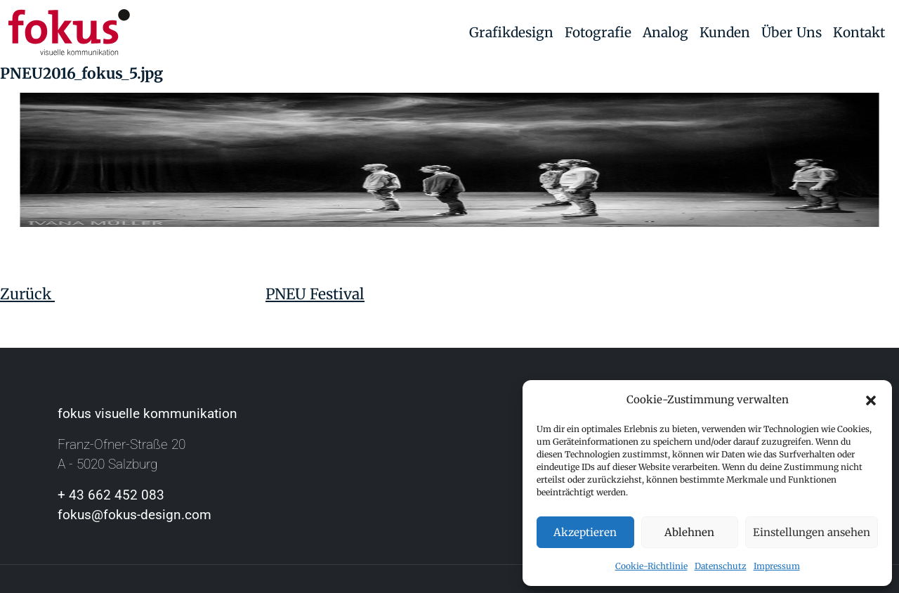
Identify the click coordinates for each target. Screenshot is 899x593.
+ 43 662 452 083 (111, 495)
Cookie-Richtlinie (651, 566)
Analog (665, 32)
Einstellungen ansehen (811, 532)
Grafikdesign (511, 32)
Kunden (725, 32)
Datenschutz (721, 566)
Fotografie (598, 32)
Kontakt (859, 32)
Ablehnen (689, 532)
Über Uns (791, 32)
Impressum (777, 566)
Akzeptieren (585, 532)
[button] (871, 400)
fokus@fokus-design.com (134, 515)
